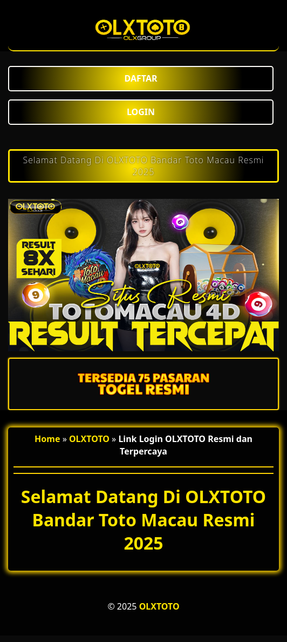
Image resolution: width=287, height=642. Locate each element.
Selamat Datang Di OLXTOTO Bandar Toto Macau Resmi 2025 (143, 166)
